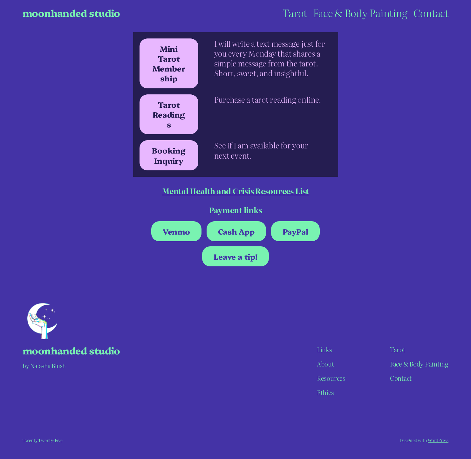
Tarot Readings (169, 114)
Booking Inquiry (168, 155)
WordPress (438, 440)
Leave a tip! (235, 256)
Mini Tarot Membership (169, 63)
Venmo (176, 231)
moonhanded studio (71, 12)
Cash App (236, 231)
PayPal (296, 231)
